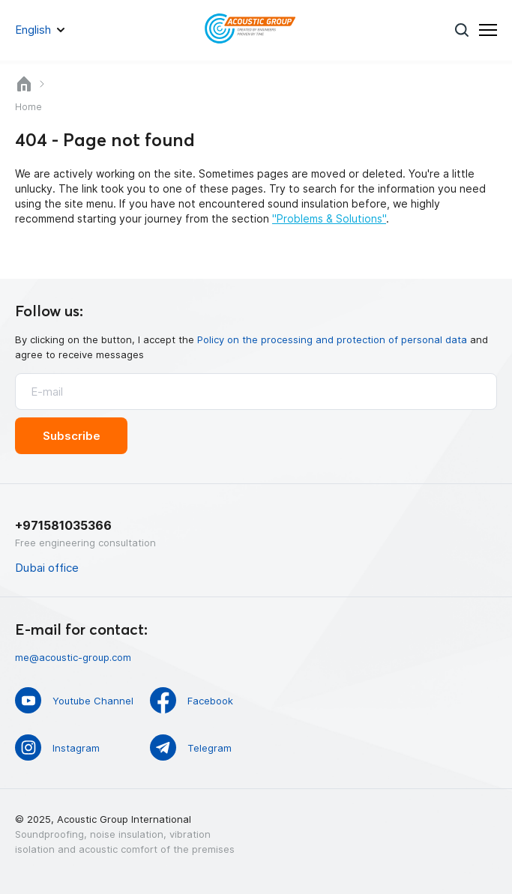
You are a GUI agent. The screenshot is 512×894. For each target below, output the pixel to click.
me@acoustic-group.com (73, 657)
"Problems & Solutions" (329, 218)
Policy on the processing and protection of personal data (332, 339)
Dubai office (47, 568)
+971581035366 (63, 525)
